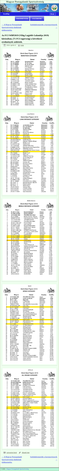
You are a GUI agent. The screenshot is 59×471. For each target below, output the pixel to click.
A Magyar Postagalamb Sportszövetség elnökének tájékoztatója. (12, 27)
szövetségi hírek (12, 452)
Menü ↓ (52, 14)
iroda (22, 45)
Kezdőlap (6, 14)
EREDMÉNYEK (22, 19)
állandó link (25, 452)
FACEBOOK (37, 19)
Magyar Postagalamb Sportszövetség (25, 1)
